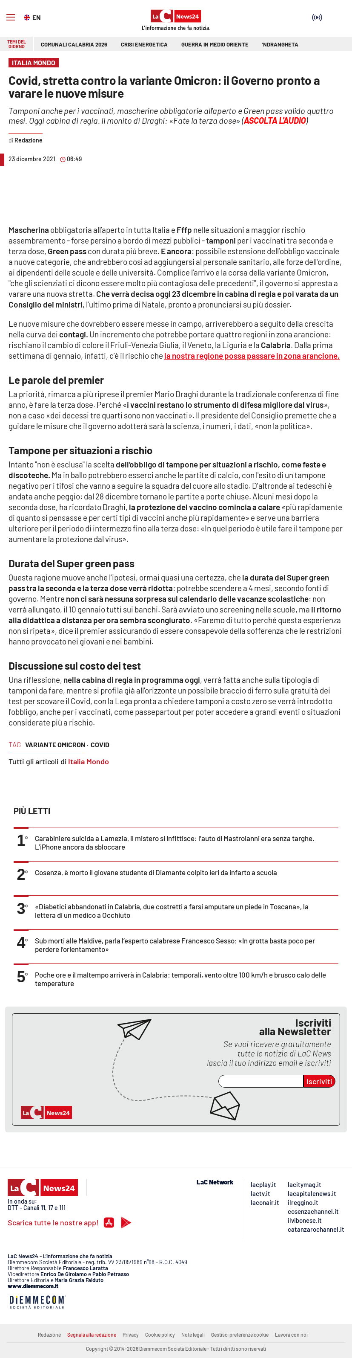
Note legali (193, 1335)
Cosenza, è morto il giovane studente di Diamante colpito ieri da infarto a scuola (156, 872)
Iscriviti (319, 1081)
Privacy (131, 1335)
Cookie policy (160, 1335)
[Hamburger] (10, 17)
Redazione (49, 1335)
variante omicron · (57, 744)
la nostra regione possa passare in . (252, 355)
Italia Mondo (88, 761)
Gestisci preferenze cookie (240, 1335)
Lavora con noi (291, 1335)
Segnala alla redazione (91, 1335)
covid (100, 744)
